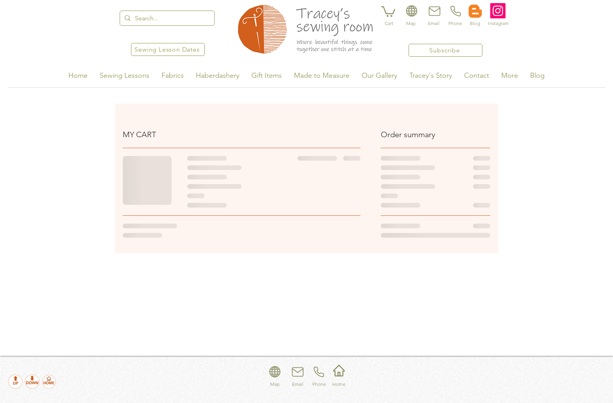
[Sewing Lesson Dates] (168, 49)
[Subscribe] (445, 50)
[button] (388, 11)
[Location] (411, 11)
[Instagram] (497, 10)
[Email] (433, 11)
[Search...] (166, 18)
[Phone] (455, 11)
